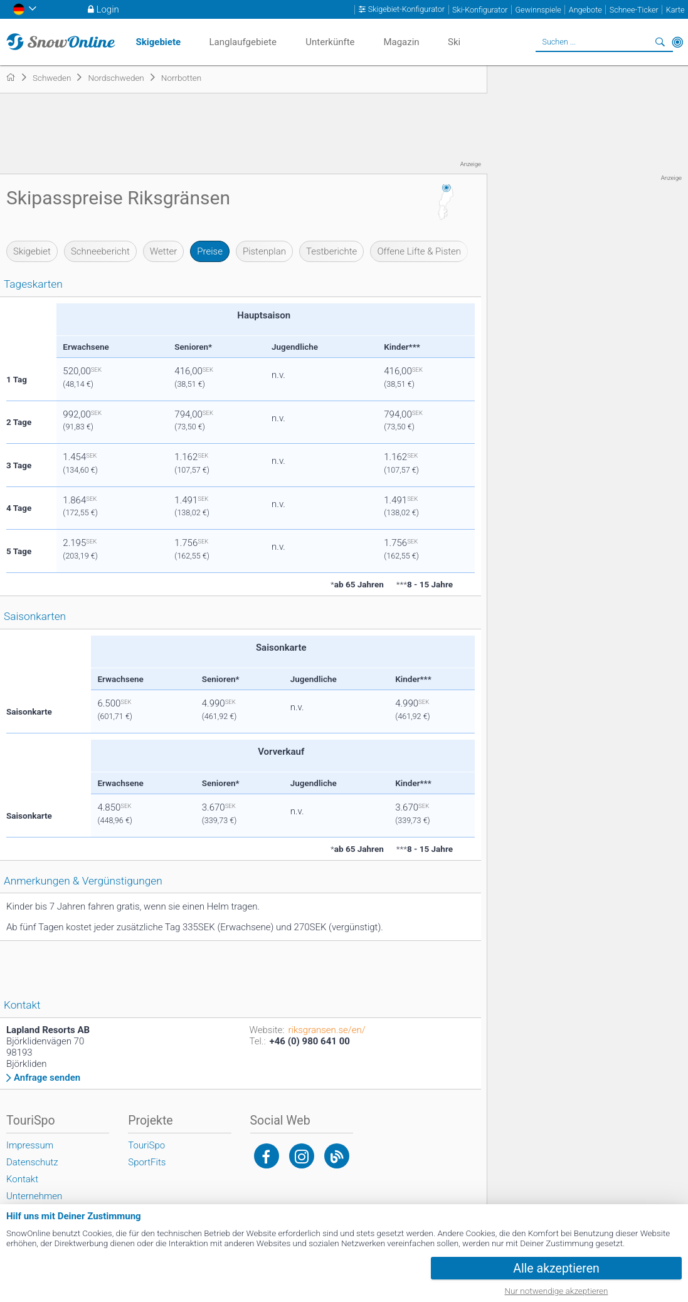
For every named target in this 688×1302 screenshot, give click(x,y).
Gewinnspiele (538, 9)
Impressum (29, 1145)
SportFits (147, 1162)
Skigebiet (32, 251)
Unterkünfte (329, 42)
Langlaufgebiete (243, 42)
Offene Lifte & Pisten (419, 251)
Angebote (585, 9)
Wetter (163, 251)
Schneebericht (100, 251)
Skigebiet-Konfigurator (406, 9)
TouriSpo (146, 1145)
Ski (454, 42)
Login (108, 9)
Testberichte (331, 251)
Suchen (660, 42)
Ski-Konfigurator (479, 9)
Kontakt (22, 1179)
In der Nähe (677, 42)
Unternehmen (34, 1196)
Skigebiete (158, 42)
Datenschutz (32, 1162)
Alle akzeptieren (556, 1268)
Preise (210, 251)
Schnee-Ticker (634, 9)
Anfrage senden (47, 1078)
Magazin (401, 42)
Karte (675, 9)
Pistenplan (264, 251)
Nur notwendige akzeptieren (556, 1291)
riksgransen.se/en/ (327, 1030)
